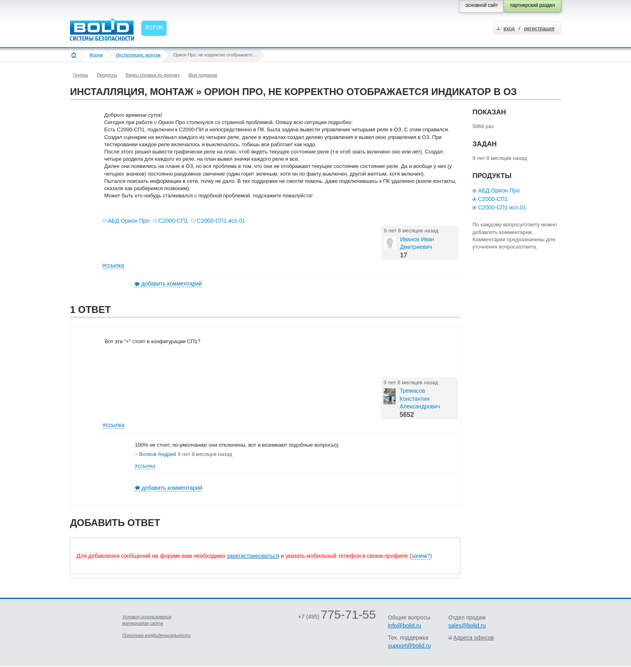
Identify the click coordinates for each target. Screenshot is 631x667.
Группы (80, 74)
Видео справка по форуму (152, 74)
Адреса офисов (473, 637)
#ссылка (113, 265)
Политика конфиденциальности (156, 635)
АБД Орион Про (128, 221)
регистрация (539, 28)
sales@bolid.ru (467, 625)
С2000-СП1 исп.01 (221, 221)
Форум (96, 54)
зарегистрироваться (253, 556)
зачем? (420, 556)
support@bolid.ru (409, 645)
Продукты (107, 74)
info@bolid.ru (404, 625)
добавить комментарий (171, 283)
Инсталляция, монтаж (138, 54)
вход (509, 28)
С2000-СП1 (173, 221)
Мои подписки (202, 74)
